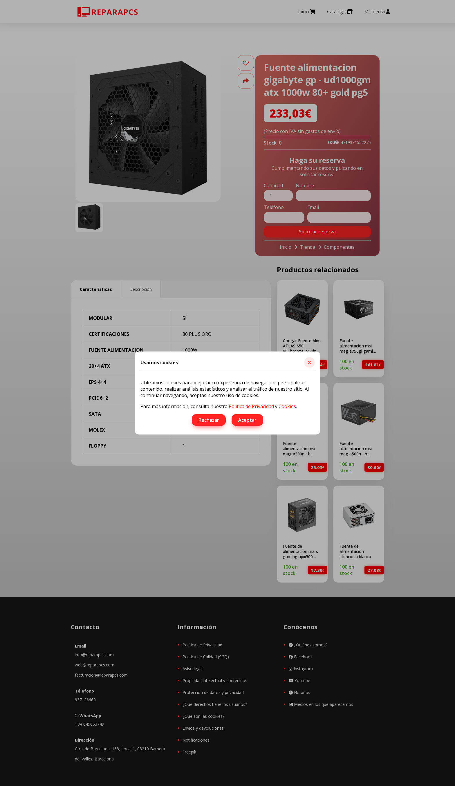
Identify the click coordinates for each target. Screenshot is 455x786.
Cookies (287, 406)
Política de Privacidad (251, 406)
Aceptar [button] (247, 420)
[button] (309, 362)
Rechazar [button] (208, 420)
